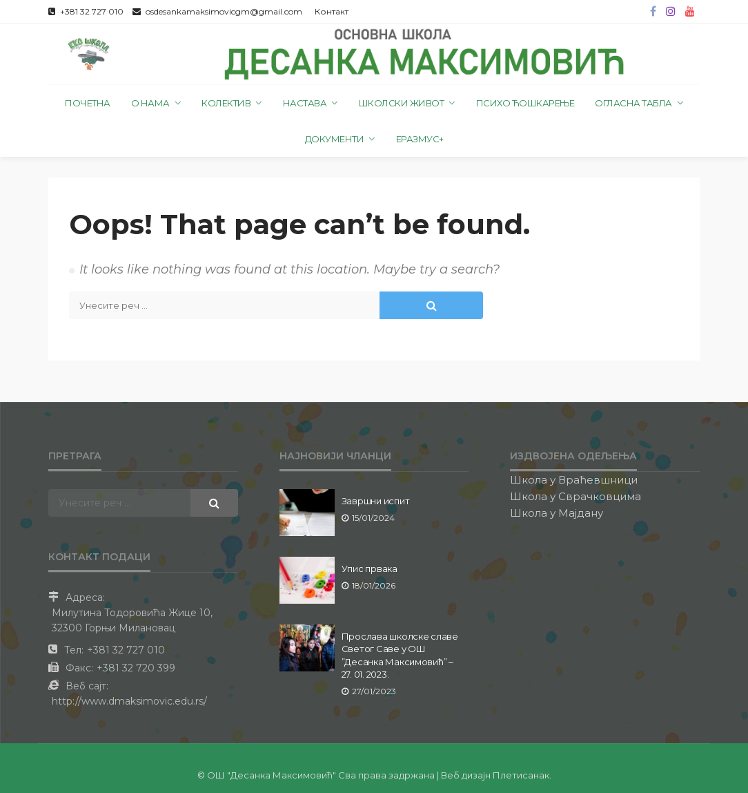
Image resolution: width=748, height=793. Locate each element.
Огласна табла (633, 102)
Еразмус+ (420, 138)
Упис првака (369, 568)
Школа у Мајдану (556, 512)
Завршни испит (376, 500)
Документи (334, 138)
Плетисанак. (522, 775)
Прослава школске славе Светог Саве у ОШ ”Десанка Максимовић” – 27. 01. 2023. (400, 655)
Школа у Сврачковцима (575, 496)
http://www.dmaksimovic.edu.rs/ (129, 701)
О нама (150, 102)
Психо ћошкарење (525, 102)
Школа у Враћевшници (574, 479)
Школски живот (401, 102)
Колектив (225, 102)
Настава (305, 102)
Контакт (331, 11)
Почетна (87, 102)
